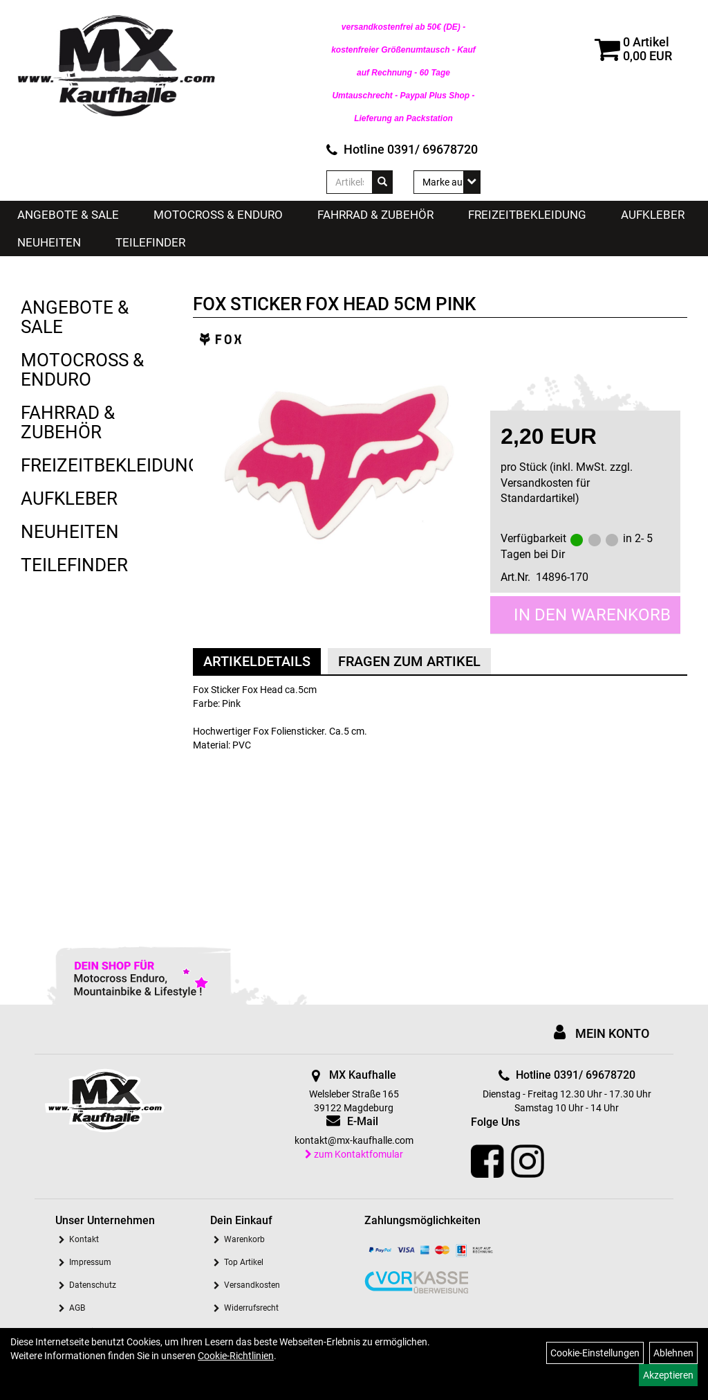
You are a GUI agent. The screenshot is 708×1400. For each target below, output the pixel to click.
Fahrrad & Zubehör (375, 215)
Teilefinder (150, 242)
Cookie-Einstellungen (595, 1352)
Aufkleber (652, 215)
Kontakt (84, 1239)
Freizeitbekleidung (527, 215)
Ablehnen (673, 1352)
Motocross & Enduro (218, 215)
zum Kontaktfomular (354, 1154)
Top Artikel (243, 1262)
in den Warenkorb (592, 615)
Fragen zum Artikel (409, 661)
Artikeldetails (256, 661)
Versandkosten (252, 1285)
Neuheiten (49, 242)
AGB (77, 1308)
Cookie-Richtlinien (236, 1355)
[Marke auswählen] (447, 182)
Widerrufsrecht (251, 1308)
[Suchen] (382, 182)
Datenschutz (92, 1285)
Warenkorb (244, 1239)
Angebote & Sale (68, 215)
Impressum (90, 1262)
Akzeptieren (668, 1375)
